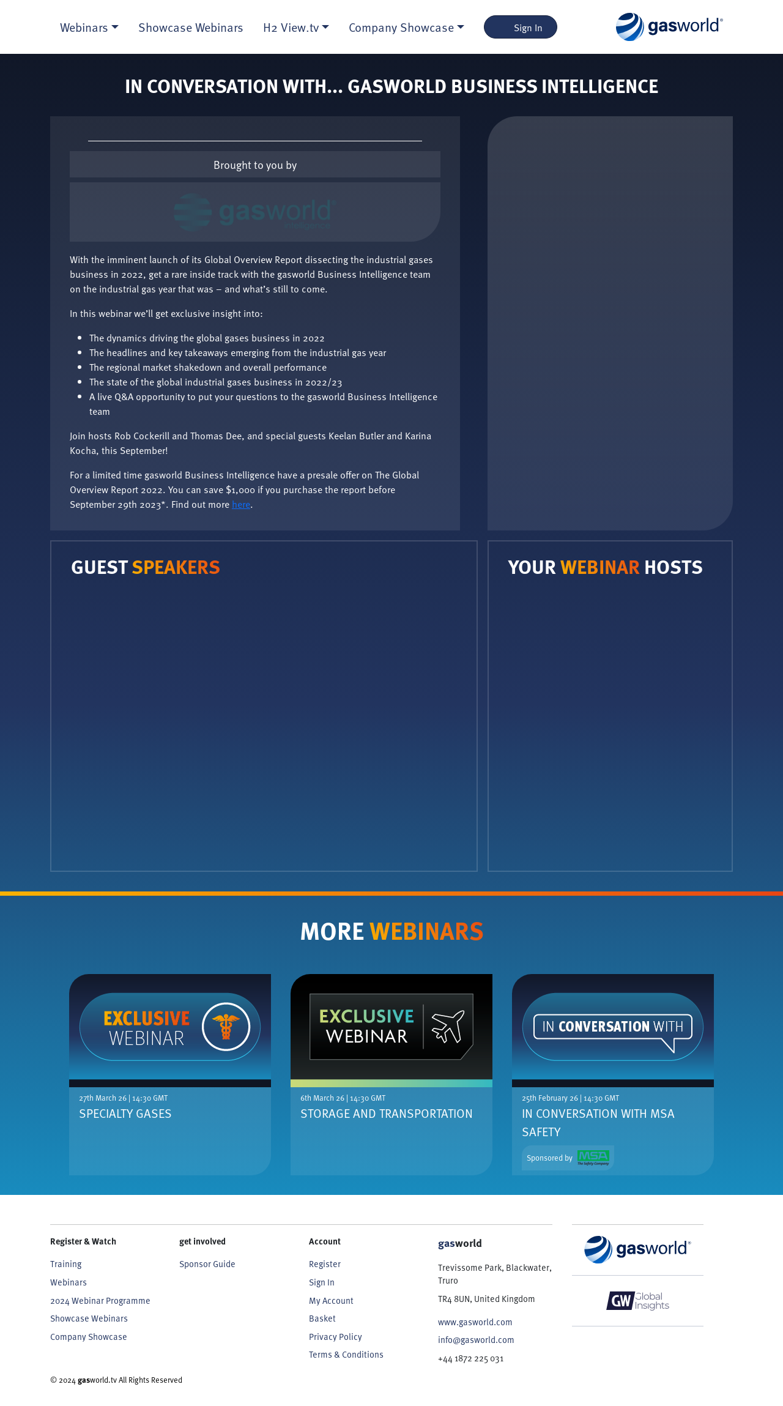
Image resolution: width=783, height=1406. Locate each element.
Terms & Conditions (346, 1354)
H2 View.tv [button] (291, 26)
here (241, 503)
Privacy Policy (335, 1336)
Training (65, 1263)
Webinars (68, 1282)
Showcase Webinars (190, 26)
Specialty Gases (125, 1112)
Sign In (521, 27)
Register (325, 1263)
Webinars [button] (84, 26)
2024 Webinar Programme (100, 1300)
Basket (322, 1318)
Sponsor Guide (207, 1263)
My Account (331, 1300)
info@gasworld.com (476, 1339)
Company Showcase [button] (401, 26)
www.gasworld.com (475, 1321)
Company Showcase (88, 1336)
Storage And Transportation (386, 1112)
